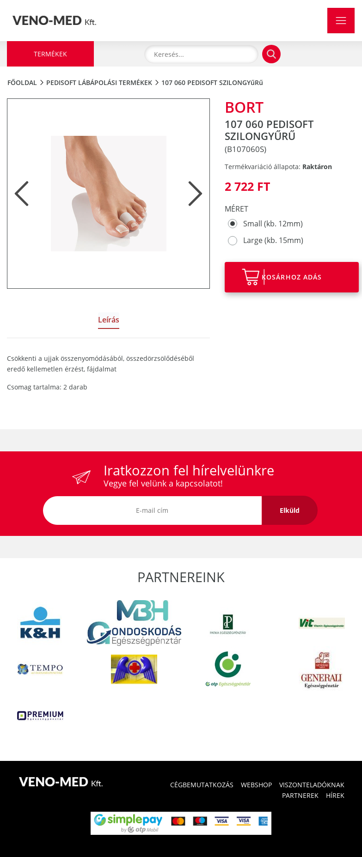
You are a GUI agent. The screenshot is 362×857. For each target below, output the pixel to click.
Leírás (108, 320)
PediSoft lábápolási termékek (99, 82)
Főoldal (22, 82)
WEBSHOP (256, 784)
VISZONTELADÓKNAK (311, 784)
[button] (21, 193)
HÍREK (335, 795)
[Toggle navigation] (341, 20)
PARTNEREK (300, 795)
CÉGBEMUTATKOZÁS (201, 784)
